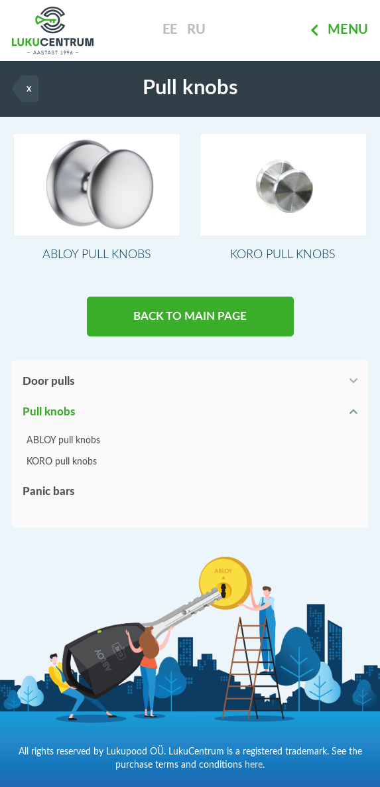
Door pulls (49, 381)
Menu (339, 30)
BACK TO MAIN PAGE (190, 316)
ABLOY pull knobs (63, 440)
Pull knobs (49, 411)
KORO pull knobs (62, 461)
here (254, 765)
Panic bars (49, 491)
